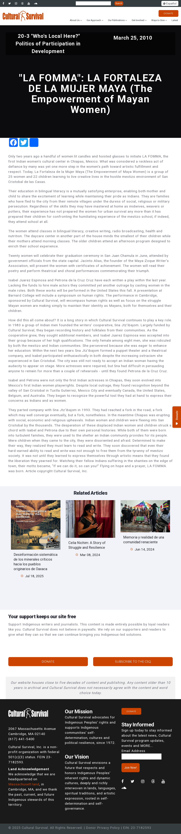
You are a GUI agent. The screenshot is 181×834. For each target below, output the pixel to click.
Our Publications (116, 20)
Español (170, 3)
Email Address (133, 751)
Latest (175, 20)
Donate (168, 13)
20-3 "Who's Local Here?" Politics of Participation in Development (48, 43)
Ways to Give (158, 20)
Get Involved (138, 20)
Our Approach (94, 20)
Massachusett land (23, 784)
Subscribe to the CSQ (133, 661)
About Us (75, 20)
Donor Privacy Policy (103, 828)
